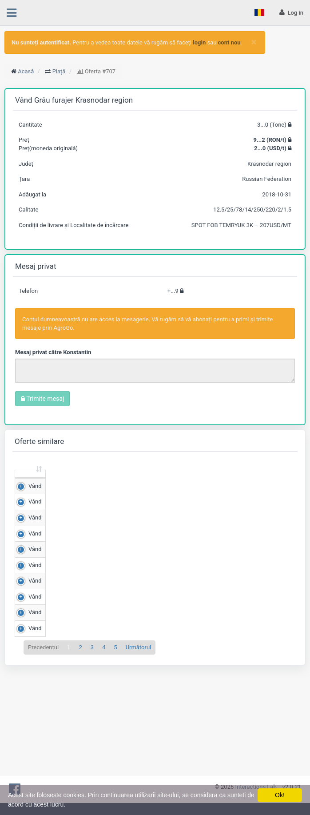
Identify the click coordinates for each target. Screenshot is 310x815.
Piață (59, 71)
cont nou (229, 42)
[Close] (253, 42)
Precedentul (43, 758)
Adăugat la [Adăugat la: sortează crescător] (233, 481)
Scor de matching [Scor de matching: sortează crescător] (146, 481)
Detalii (277, 505)
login (199, 42)
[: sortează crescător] (25, 482)
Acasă (26, 71)
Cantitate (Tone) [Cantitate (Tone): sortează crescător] (51, 481)
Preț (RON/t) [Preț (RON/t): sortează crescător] (100, 481)
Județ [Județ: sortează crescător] (194, 485)
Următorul (138, 758)
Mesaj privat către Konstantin (53, 352)
